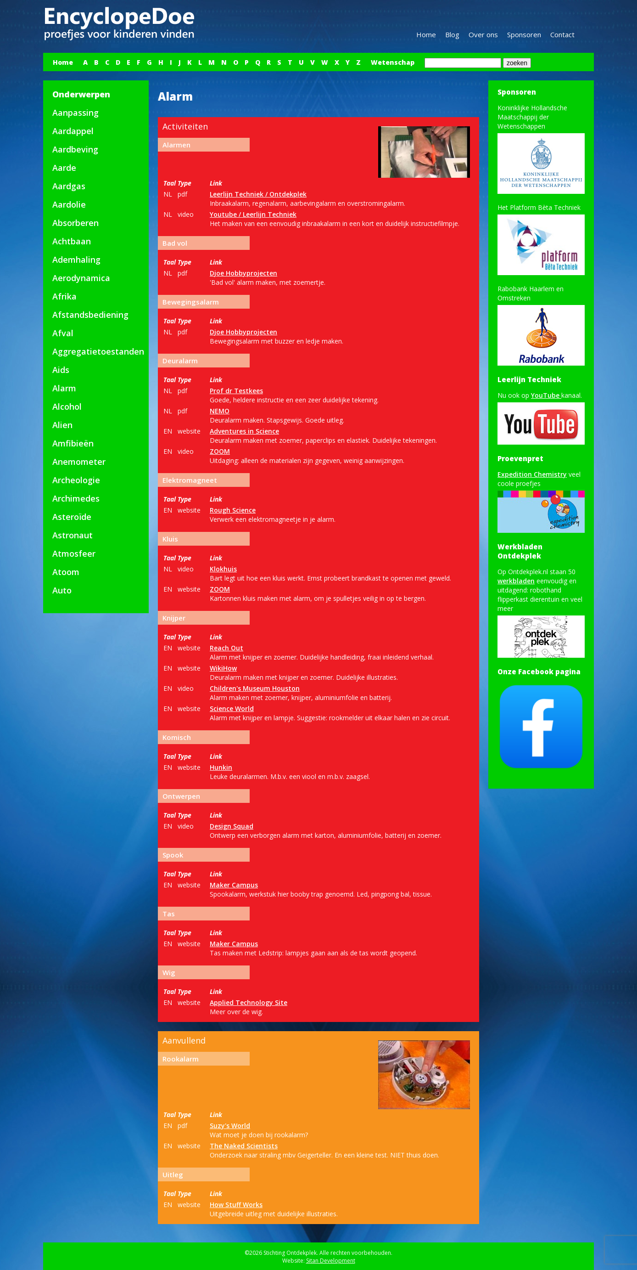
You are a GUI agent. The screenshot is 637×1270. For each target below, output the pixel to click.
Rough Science (233, 510)
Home (426, 34)
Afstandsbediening (90, 314)
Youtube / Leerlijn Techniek (253, 214)
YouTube (546, 395)
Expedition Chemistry (532, 474)
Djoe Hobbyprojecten (243, 273)
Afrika (64, 296)
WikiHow (223, 668)
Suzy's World (230, 1125)
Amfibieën (73, 443)
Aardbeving (75, 149)
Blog (452, 34)
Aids (60, 369)
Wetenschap (392, 62)
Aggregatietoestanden (98, 351)
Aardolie (69, 204)
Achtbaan (71, 241)
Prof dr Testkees (236, 390)
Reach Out (226, 647)
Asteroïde (71, 516)
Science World (232, 708)
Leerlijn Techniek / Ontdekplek (258, 194)
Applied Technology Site (248, 1002)
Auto (62, 590)
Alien (62, 424)
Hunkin (221, 767)
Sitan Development (330, 1260)
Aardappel (73, 130)
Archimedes (76, 498)
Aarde (64, 167)
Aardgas (68, 186)
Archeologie (76, 479)
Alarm (64, 388)
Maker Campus (234, 885)
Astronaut (72, 535)
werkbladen (516, 580)
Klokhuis (223, 568)
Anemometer (79, 461)
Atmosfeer (73, 553)
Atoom (65, 571)
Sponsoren (524, 34)
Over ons (483, 34)
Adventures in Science (244, 431)
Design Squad (231, 826)
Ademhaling (76, 259)
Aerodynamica (81, 277)
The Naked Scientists (244, 1145)
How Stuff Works (236, 1204)
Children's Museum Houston (255, 688)
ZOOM (220, 451)
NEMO (219, 410)
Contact (562, 34)
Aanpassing (75, 112)
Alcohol (67, 406)
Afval (62, 333)
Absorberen (75, 222)
